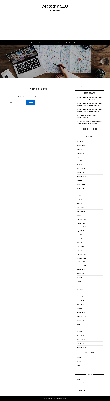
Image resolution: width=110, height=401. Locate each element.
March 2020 (80, 336)
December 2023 (81, 219)
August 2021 (80, 277)
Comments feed (81, 386)
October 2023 (81, 223)
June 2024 (79, 199)
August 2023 (80, 231)
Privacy (68, 42)
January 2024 (80, 215)
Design (79, 361)
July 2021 (79, 281)
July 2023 (79, 234)
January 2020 (80, 343)
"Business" (79, 357)
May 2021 (79, 285)
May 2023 (79, 242)
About (76, 42)
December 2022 (81, 254)
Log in (78, 379)
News (78, 365)
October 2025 (81, 145)
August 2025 (80, 153)
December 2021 (81, 266)
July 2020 (79, 324)
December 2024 (81, 176)
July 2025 (79, 157)
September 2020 (81, 316)
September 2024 (81, 188)
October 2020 (81, 312)
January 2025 (80, 172)
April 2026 (80, 141)
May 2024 (79, 203)
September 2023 (81, 227)
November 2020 (81, 308)
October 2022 (81, 262)
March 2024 (80, 207)
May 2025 (79, 165)
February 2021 (81, 297)
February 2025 (81, 168)
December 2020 (81, 304)
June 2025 (79, 161)
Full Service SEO (47, 42)
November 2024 (81, 180)
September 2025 (81, 149)
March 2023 (80, 246)
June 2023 (79, 238)
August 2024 (80, 192)
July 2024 (79, 196)
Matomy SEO (55, 6)
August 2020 (80, 320)
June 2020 (79, 328)
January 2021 (80, 300)
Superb (64, 398)
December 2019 (81, 347)
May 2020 (79, 332)
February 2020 (81, 339)
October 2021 (81, 269)
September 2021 (81, 273)
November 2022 (81, 258)
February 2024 (81, 211)
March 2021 (80, 293)
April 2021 (80, 289)
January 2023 (80, 250)
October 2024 (81, 184)
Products (34, 42)
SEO (78, 369)
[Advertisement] (55, 27)
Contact (59, 42)
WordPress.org (81, 390)
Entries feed (80, 383)
